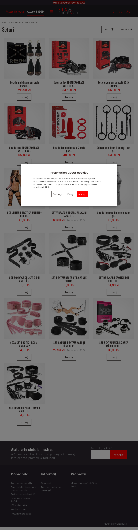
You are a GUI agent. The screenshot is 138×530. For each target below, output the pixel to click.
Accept (82, 194)
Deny (70, 194)
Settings (57, 194)
